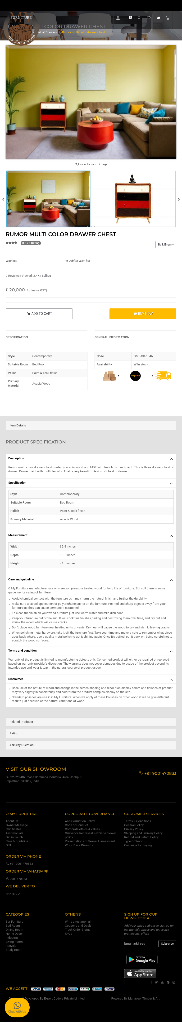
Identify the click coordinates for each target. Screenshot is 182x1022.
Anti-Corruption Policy (80, 821)
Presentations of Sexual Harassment (90, 841)
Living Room (14, 941)
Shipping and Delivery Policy (143, 833)
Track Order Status (77, 929)
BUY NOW (143, 314)
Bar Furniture (14, 921)
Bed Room (13, 925)
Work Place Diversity (79, 845)
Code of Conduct (76, 825)
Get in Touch (14, 837)
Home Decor (14, 933)
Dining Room (14, 929)
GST (8, 845)
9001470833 (16, 879)
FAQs (68, 933)
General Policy (134, 825)
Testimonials (14, 833)
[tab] (91, 425)
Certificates (13, 829)
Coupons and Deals (78, 925)
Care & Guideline (17, 841)
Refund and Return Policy (141, 837)
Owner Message (17, 825)
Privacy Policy (133, 829)
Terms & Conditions (137, 821)
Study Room (14, 950)
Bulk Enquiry (166, 244)
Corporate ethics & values (82, 829)
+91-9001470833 (19, 863)
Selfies (46, 275)
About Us (12, 821)
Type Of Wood (133, 841)
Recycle (11, 945)
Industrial (12, 937)
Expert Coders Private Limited (64, 998)
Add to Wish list (77, 261)
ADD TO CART (39, 314)
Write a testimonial (78, 921)
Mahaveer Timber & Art (144, 998)
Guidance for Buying (138, 845)
